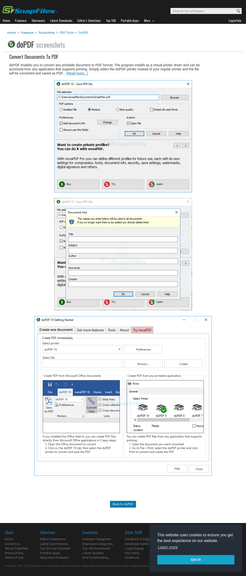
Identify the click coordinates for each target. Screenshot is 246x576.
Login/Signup (134, 548)
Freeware (27, 32)
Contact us (12, 544)
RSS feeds (132, 553)
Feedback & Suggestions (142, 539)
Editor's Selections (53, 539)
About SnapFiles (16, 548)
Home (11, 32)
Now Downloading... (96, 557)
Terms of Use (14, 557)
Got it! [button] (196, 560)
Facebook (132, 557)
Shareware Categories (97, 544)
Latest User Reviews (54, 544)
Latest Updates (93, 553)
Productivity (47, 32)
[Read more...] (77, 73)
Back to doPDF (123, 504)
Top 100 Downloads (96, 548)
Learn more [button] (168, 547)
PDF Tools (67, 32)
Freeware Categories (96, 539)
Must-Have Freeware (54, 557)
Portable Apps (50, 553)
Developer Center (137, 544)
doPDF (84, 32)
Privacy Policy (14, 553)
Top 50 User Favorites (55, 548)
